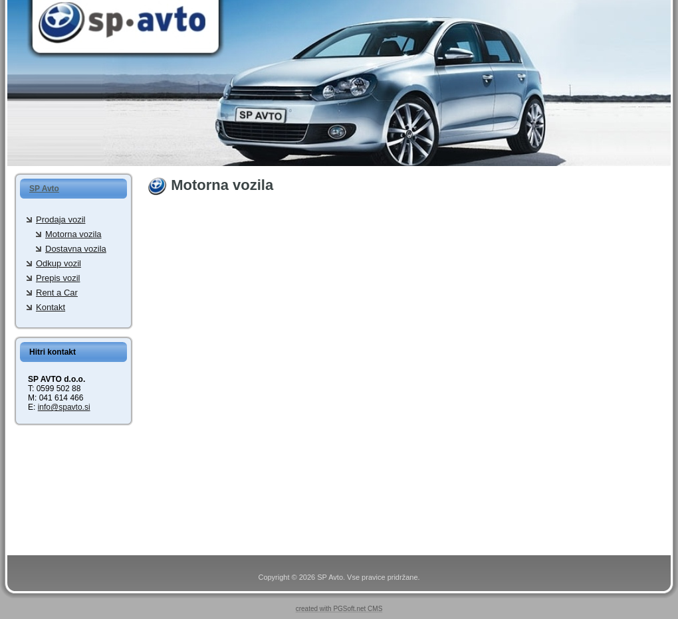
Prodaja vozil (60, 219)
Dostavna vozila (75, 249)
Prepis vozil (58, 278)
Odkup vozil (58, 263)
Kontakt (50, 307)
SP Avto (44, 188)
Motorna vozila (73, 234)
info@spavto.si (64, 407)
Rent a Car (57, 293)
